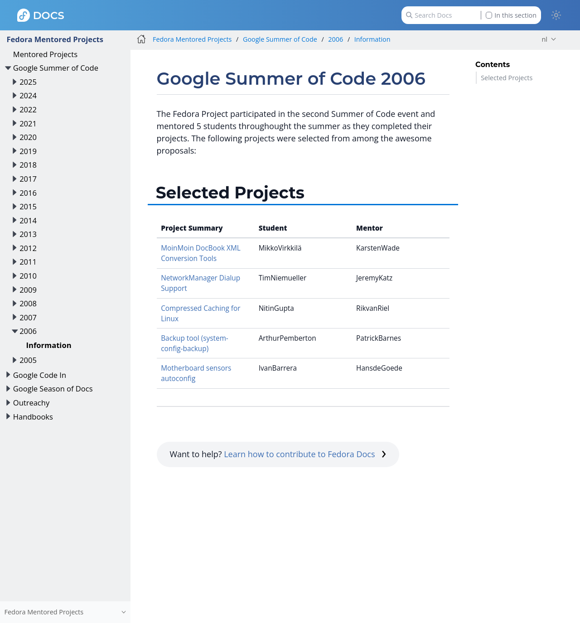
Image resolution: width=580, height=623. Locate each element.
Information (49, 345)
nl (544, 39)
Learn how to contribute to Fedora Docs (305, 454)
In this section (511, 15)
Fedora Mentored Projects (54, 39)
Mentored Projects (45, 54)
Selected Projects (506, 77)
